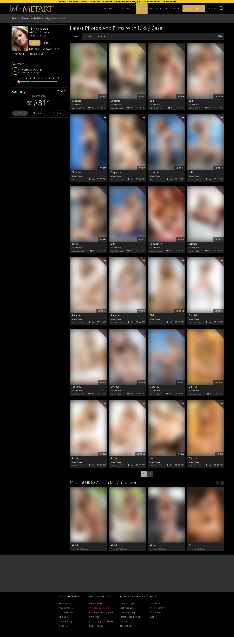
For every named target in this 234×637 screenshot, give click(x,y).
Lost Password (127, 608)
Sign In (212, 8)
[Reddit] (155, 612)
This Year (57, 113)
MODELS (141, 8)
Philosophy (95, 616)
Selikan (192, 243)
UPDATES (109, 8)
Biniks (75, 243)
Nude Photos (66, 608)
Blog (152, 616)
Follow (35, 42)
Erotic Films (65, 603)
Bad (152, 100)
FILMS (120, 8)
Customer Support (129, 612)
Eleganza (115, 172)
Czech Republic (39, 32)
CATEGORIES (172, 8)
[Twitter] (155, 603)
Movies (88, 36)
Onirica (192, 386)
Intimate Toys (66, 621)
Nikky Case (77, 104)
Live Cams (64, 616)
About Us (64, 626)
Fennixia (193, 315)
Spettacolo (156, 243)
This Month (38, 113)
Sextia (75, 458)
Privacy (123, 621)
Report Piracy (126, 626)
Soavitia (76, 315)
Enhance (77, 100)
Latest (75, 36)
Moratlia (154, 172)
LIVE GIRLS (155, 8)
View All (61, 90)
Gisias (153, 315)
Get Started (194, 8)
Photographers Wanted (101, 612)
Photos (101, 36)
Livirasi (114, 386)
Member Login (127, 603)
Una (152, 458)
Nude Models (66, 612)
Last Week (20, 113)
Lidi (190, 172)
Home (15, 18)
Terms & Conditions (129, 616)
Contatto (115, 100)
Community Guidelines (101, 621)
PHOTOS (130, 8)
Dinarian (77, 172)
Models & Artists (31, 18)
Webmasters (95, 603)
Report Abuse (96, 626)
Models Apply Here (99, 608)
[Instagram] (157, 608)
